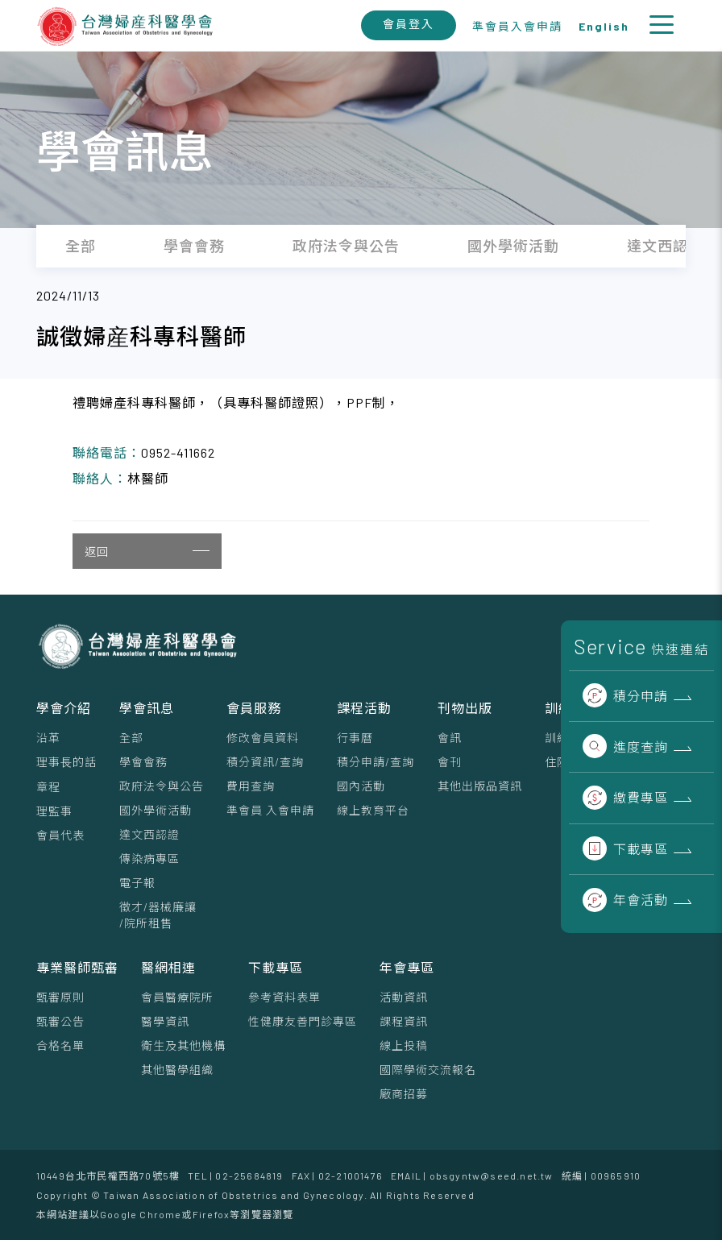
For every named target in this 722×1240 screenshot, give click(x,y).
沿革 (48, 737)
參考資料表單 (284, 997)
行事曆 (355, 737)
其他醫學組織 (177, 1069)
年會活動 (625, 899)
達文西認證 (149, 834)
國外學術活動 (155, 810)
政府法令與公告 (161, 786)
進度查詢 (625, 746)
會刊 (450, 762)
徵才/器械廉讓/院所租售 (158, 915)
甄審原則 (60, 997)
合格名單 (60, 1045)
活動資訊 (404, 997)
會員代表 (60, 835)
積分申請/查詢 (375, 762)
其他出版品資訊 (480, 786)
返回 (147, 551)
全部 (131, 737)
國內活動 (361, 786)
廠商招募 (404, 1094)
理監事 (54, 811)
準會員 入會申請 (270, 810)
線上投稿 (404, 1045)
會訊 (450, 737)
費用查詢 (250, 786)
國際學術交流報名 (428, 1069)
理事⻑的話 (66, 762)
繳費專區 (625, 797)
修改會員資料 (262, 737)
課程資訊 (404, 1021)
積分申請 (625, 695)
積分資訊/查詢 (265, 762)
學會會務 (143, 762)
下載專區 (625, 848)
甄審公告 (60, 1021)
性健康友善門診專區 (302, 1021)
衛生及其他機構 (183, 1045)
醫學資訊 (165, 1021)
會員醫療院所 (177, 997)
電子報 (137, 883)
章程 (48, 787)
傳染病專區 (149, 858)
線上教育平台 (373, 810)
